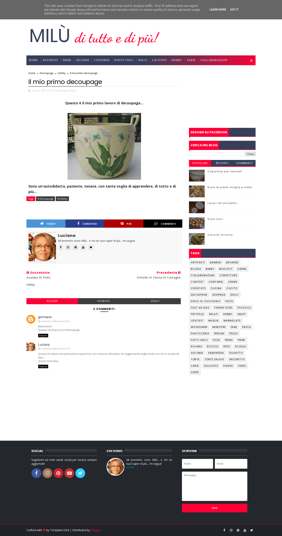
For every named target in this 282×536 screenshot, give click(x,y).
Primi (67, 60)
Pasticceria (200, 333)
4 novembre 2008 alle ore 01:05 (55, 348)
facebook (103, 301)
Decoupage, (61, 90)
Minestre (219, 327)
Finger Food (223, 307)
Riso (226, 346)
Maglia (213, 320)
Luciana (44, 344)
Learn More (217, 9)
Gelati (213, 314)
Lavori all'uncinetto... (224, 203)
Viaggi (228, 365)
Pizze (216, 340)
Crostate (198, 288)
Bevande (232, 262)
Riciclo (213, 346)
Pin (126, 224)
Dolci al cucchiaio (205, 301)
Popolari (200, 163)
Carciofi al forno (220, 235)
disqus (155, 301)
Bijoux (196, 269)
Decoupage (199, 294)
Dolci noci (215, 219)
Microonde (199, 327)
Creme (233, 281)
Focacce (244, 307)
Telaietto (236, 353)
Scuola (240, 346)
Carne (242, 269)
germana (45, 317)
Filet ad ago (200, 307)
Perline (219, 333)
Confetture (228, 275)
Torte (195, 359)
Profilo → (132, 467)
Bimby (210, 269)
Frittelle (197, 314)
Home (33, 60)
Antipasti (50, 60)
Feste (229, 301)
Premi (229, 340)
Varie (191, 60)
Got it (234, 9)
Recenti (222, 163)
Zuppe (195, 372)
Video (242, 365)
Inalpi (241, 314)
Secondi (82, 60)
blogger (52, 301)
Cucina (216, 288)
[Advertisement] (222, 96)
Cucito (231, 288)
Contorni (102, 60)
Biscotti (225, 269)
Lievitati (159, 60)
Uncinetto (237, 359)
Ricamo (196, 346)
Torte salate (214, 359)
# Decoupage (45, 198)
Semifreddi (216, 353)
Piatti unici (199, 340)
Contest (197, 281)
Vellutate (211, 365)
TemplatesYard (59, 530)
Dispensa (219, 294)
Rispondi (43, 335)
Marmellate (232, 320)
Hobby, (73, 90)
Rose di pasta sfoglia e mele (230, 187)
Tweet (48, 224)
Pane (234, 327)
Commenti (165, 224)
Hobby (177, 60)
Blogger (96, 530)
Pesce (233, 333)
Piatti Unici (123, 60)
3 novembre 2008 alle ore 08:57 (55, 321)
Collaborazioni (214, 60)
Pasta (246, 327)
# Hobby (62, 198)
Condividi (87, 224)
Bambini (215, 262)
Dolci (142, 60)
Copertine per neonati (225, 171)
